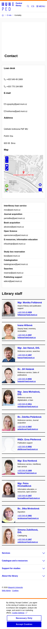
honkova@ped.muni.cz (27, 473)
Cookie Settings (19, 615)
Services (6, 553)
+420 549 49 (25, 312)
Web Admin (6, 591)
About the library (10, 576)
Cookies (15, 591)
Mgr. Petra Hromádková (24, 484)
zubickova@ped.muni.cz (28, 542)
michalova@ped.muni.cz (28, 407)
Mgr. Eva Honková (27, 461)
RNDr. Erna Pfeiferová (29, 439)
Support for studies (11, 568)
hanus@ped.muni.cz (26, 357)
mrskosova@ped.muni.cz (28, 518)
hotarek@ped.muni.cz (27, 381)
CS (32, 6)
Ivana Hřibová (25, 325)
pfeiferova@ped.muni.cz (28, 449)
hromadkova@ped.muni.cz (29, 498)
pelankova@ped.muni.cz (28, 429)
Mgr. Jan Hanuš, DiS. (29, 348)
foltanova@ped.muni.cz (27, 315)
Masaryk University (15, 587)
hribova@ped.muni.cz (27, 337)
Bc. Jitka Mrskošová (28, 508)
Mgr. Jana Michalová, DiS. (29, 393)
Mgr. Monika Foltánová (30, 302)
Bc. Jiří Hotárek (26, 369)
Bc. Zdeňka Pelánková (29, 417)
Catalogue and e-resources (15, 561)
